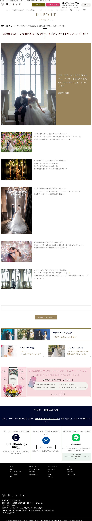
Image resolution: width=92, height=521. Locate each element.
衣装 (11, 477)
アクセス (86, 5)
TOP (2, 26)
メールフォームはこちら (46, 447)
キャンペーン (51, 469)
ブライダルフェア (53, 467)
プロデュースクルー (34, 467)
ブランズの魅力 (14, 474)
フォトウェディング (15, 472)
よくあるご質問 (71, 474)
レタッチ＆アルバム (34, 469)
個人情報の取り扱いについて (47, 418)
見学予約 (38, 5)
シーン (68, 467)
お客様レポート (10, 26)
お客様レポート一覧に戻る (46, 317)
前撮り (12, 469)
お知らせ (50, 474)
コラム (49, 472)
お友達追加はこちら (76, 444)
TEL (70, 2)
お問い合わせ (53, 5)
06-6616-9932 (19, 446)
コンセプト (32, 472)
